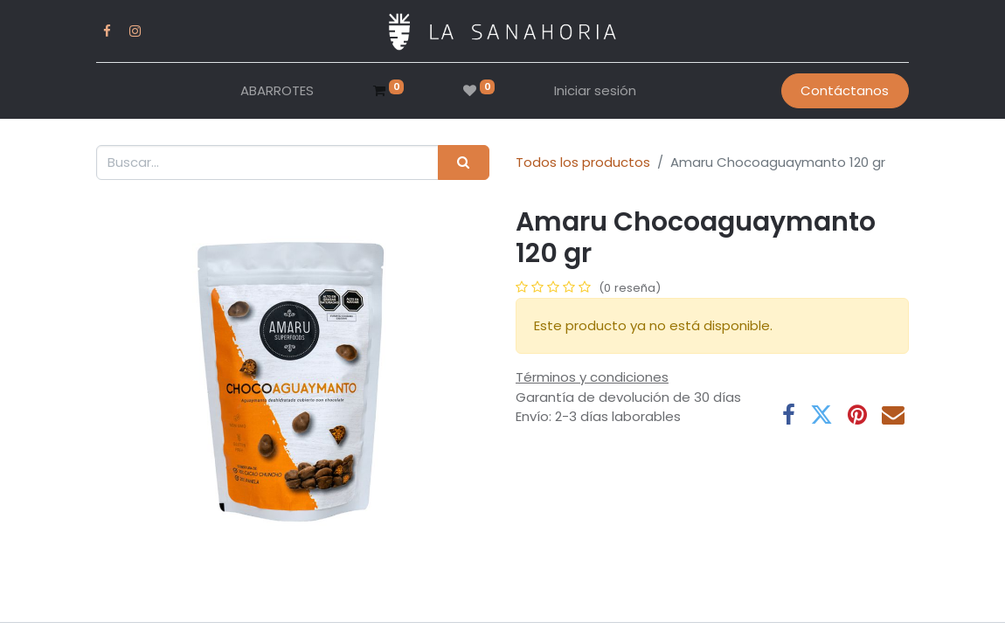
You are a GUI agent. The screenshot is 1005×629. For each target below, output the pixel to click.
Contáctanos (845, 90)
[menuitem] (277, 91)
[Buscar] (463, 163)
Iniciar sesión (595, 90)
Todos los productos (583, 162)
